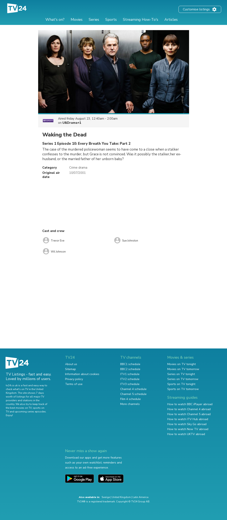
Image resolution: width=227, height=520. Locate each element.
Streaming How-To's (140, 19)
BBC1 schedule (130, 364)
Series (94, 19)
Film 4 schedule (130, 399)
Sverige (106, 497)
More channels (130, 404)
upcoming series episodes (30, 411)
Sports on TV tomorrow (183, 389)
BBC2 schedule (130, 369)
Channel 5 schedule (133, 394)
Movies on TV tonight (181, 364)
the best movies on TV (19, 408)
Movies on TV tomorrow (183, 369)
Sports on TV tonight (181, 384)
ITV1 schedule (130, 374)
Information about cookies (82, 374)
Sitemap (70, 369)
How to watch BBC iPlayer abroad (189, 404)
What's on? (54, 19)
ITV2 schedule (130, 379)
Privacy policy (74, 379)
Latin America (140, 497)
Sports (111, 19)
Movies (77, 19)
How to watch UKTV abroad (186, 434)
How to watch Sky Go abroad (186, 424)
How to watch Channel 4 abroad (189, 409)
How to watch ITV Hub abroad (187, 419)
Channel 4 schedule (133, 389)
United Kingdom (121, 497)
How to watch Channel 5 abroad (189, 414)
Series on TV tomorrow (182, 379)
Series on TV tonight (181, 374)
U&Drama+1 (71, 123)
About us (71, 364)
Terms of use (74, 384)
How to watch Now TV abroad (187, 429)
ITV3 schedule (130, 384)
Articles (171, 19)
